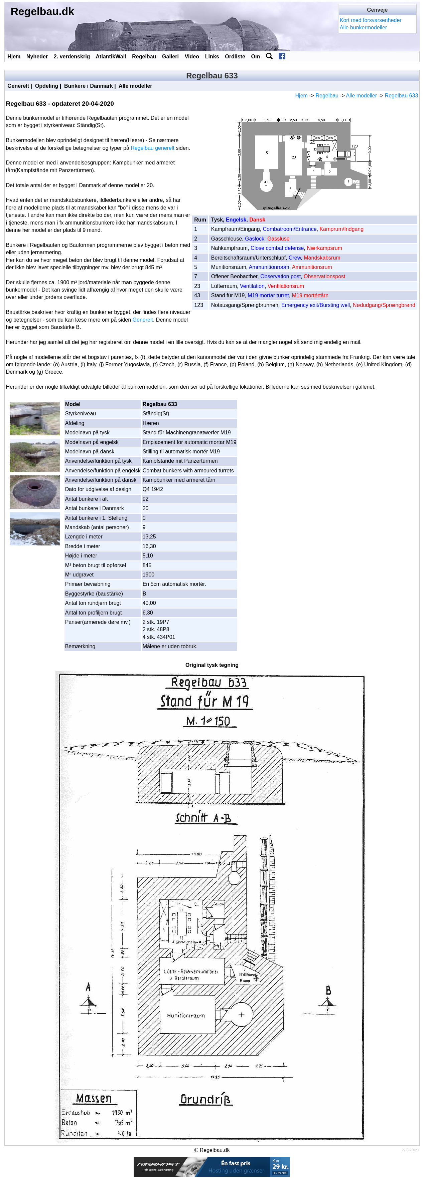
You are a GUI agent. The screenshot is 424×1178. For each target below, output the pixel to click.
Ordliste (235, 56)
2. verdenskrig (72, 56)
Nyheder (37, 56)
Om (255, 56)
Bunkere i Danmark (88, 86)
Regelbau (144, 56)
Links (212, 56)
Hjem (13, 56)
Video (192, 56)
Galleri (170, 56)
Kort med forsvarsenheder (371, 20)
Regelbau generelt (152, 148)
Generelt (18, 86)
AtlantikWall (111, 56)
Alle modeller (135, 86)
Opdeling (46, 86)
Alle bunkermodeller (363, 27)
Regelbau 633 (401, 95)
